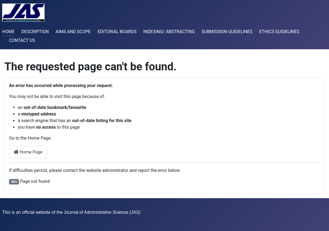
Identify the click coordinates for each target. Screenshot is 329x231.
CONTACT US (22, 40)
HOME (8, 31)
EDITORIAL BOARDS (117, 31)
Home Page (28, 152)
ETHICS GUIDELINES (279, 31)
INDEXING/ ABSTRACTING (169, 31)
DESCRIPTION (35, 31)
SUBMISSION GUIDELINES (227, 31)
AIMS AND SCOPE (73, 31)
